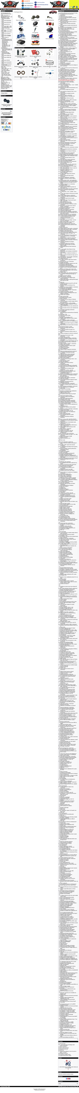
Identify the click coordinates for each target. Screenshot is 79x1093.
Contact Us (3, 121)
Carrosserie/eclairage (6, 48)
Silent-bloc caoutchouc (3, 51)
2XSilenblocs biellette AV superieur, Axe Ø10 (35, 77)
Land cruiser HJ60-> (5, 26)
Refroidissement (5, 46)
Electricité (4, 41)
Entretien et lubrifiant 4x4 (6, 85)
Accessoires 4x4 (4, 84)
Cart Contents (70, 9)
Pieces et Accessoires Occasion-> (5, 88)
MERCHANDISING (4, 15)
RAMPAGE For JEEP (5, 79)
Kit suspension (35, 32)
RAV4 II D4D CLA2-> (6, 68)
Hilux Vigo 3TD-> (5, 74)
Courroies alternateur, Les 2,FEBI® (49, 66)
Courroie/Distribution (6, 39)
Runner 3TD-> (4, 73)
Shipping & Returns (4, 119)
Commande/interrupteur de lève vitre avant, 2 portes (21, 57)
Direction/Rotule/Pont (6, 40)
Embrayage (4, 42)
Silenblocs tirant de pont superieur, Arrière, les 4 (21, 67)
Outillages (3, 83)
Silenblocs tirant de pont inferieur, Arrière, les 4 (35, 67)
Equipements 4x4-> (4, 82)
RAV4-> (3, 67)
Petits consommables (6, 49)
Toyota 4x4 (9, 9)
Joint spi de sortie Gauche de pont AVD (21, 77)
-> (3, 17)
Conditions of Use (4, 120)
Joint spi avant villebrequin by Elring (35, 57)
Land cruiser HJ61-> (5, 27)
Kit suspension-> (5, 45)
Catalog (4, 9)
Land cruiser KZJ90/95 (17, 9)
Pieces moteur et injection (21, 20)
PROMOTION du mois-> (5, 16)
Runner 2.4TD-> (5, 72)
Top (1, 9)
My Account (63, 9)
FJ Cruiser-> (4, 69)
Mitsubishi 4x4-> (4, 78)
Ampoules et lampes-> (5, 86)
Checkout (76, 9)
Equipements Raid (5, 52)
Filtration (3, 43)
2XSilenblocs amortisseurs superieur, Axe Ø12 (7, 105)
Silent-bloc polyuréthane (3, 47)
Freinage (3, 44)
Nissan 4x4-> (3, 77)
